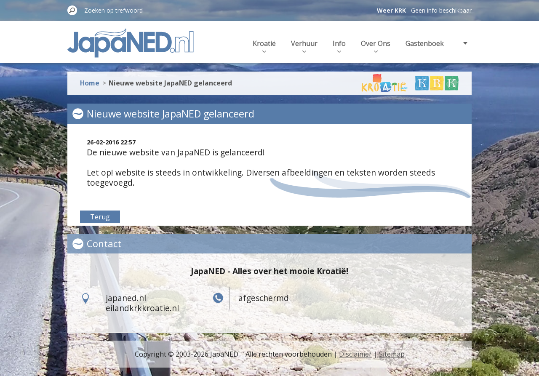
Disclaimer (355, 354)
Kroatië (264, 46)
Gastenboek (425, 43)
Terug (100, 216)
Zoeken (72, 10)
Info (339, 46)
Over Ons (376, 46)
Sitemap (392, 354)
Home (89, 80)
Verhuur (304, 46)
